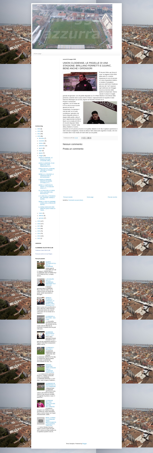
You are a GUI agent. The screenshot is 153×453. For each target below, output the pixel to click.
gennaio (41, 218)
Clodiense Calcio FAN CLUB (42, 250)
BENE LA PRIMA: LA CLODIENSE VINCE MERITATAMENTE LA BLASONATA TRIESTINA (51, 421)
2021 (39, 133)
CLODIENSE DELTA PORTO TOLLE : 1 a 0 (50, 333)
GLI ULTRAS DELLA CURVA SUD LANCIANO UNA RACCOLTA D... (47, 192)
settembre (42, 145)
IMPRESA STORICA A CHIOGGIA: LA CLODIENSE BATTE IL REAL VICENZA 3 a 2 (50, 301)
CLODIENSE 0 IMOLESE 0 (50, 348)
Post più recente (67, 197)
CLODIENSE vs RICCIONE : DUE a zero (51, 318)
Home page (37, 53)
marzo (41, 213)
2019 (39, 221)
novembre (42, 141)
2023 (39, 129)
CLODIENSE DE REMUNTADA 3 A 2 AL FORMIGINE (51, 385)
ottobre (41, 143)
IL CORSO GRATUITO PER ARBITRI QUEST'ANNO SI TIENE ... (47, 208)
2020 (39, 136)
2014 (39, 233)
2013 (39, 236)
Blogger (84, 443)
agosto (41, 148)
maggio (41, 155)
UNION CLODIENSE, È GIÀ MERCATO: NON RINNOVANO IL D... (46, 164)
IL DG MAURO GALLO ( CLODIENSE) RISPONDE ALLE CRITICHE (51, 282)
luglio (40, 150)
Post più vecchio (112, 197)
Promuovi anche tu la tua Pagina (43, 254)
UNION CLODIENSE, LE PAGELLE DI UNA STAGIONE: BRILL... (46, 159)
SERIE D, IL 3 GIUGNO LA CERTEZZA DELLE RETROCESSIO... (46, 175)
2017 (39, 226)
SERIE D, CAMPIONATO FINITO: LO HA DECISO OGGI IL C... (46, 186)
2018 (39, 223)
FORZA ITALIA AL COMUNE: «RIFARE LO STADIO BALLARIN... (47, 170)
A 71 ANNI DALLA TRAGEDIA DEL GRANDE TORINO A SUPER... (47, 197)
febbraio (41, 215)
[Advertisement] (43, 90)
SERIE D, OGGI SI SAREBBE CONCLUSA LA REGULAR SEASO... (47, 203)
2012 (39, 238)
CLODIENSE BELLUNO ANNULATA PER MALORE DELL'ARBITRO (50, 403)
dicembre (41, 138)
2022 (39, 131)
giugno (41, 153)
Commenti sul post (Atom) (75, 200)
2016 (39, 228)
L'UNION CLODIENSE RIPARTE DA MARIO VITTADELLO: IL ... (45, 181)
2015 (39, 231)
